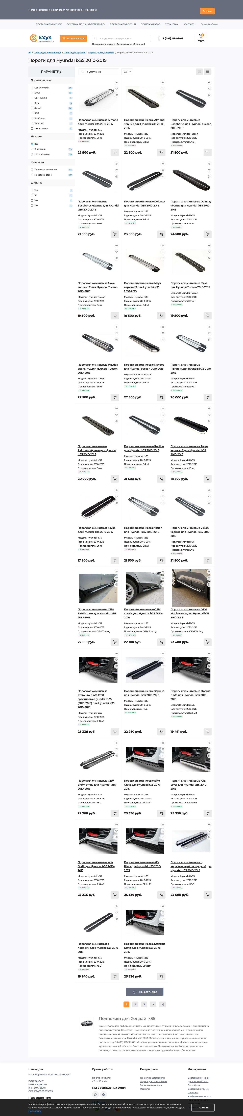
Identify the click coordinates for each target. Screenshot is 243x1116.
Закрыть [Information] (207, 8)
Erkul (51, 90)
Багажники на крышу (151, 1082)
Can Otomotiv (51, 85)
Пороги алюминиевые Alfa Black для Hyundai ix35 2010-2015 (142, 863)
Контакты (190, 21)
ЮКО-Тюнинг (51, 126)
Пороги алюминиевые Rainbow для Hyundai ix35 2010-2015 (191, 366)
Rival (51, 100)
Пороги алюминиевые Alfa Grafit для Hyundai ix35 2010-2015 (96, 863)
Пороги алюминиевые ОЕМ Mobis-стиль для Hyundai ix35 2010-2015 (190, 610)
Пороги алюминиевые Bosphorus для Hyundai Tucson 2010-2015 (191, 121)
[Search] (96, 35)
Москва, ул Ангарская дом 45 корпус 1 (125, 41)
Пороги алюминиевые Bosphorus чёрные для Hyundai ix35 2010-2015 (98, 202)
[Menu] (73, 35)
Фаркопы (145, 1086)
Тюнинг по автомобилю (152, 1075)
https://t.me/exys (103, 1091)
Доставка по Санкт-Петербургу (86, 21)
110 (51, 193)
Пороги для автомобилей (47, 50)
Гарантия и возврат (198, 1097)
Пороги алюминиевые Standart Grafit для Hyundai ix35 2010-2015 (144, 945)
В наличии (51, 146)
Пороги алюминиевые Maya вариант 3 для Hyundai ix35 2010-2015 (142, 284)
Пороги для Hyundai (74, 50)
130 (51, 198)
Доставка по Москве (49, 21)
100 (51, 187)
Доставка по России (123, 21)
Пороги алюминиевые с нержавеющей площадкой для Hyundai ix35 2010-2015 (191, 863)
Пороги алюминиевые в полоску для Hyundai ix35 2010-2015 (98, 945)
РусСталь (51, 115)
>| (162, 1001)
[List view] (199, 69)
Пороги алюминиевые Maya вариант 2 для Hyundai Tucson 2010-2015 (97, 284)
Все (34, 141)
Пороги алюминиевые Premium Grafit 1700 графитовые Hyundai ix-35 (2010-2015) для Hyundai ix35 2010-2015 (96, 696)
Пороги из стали (51, 172)
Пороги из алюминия (51, 167)
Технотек (51, 121)
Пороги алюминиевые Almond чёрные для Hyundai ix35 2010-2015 (144, 121)
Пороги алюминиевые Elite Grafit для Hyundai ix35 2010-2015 (142, 782)
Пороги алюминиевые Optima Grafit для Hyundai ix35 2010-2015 (190, 692)
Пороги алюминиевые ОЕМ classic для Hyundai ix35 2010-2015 (143, 610)
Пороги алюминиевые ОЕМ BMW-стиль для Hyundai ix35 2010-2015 (97, 610)
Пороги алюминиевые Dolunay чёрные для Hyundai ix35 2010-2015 (191, 202)
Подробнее (34, 1111)
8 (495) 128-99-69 (173, 35)
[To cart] (115, 150)
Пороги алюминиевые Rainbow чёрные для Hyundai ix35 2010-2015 (97, 447)
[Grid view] (207, 69)
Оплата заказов (150, 21)
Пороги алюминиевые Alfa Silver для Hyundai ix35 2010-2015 (189, 782)
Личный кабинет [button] (209, 21)
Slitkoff (51, 105)
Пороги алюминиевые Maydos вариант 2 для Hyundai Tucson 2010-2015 (98, 366)
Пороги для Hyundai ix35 (101, 50)
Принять (203, 1107)
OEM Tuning (51, 95)
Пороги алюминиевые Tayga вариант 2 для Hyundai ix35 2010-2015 (189, 447)
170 (51, 203)
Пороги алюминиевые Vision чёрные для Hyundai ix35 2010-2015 (190, 529)
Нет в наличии (51, 151)
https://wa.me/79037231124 (95, 1091)
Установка (172, 21)
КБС (51, 110)
